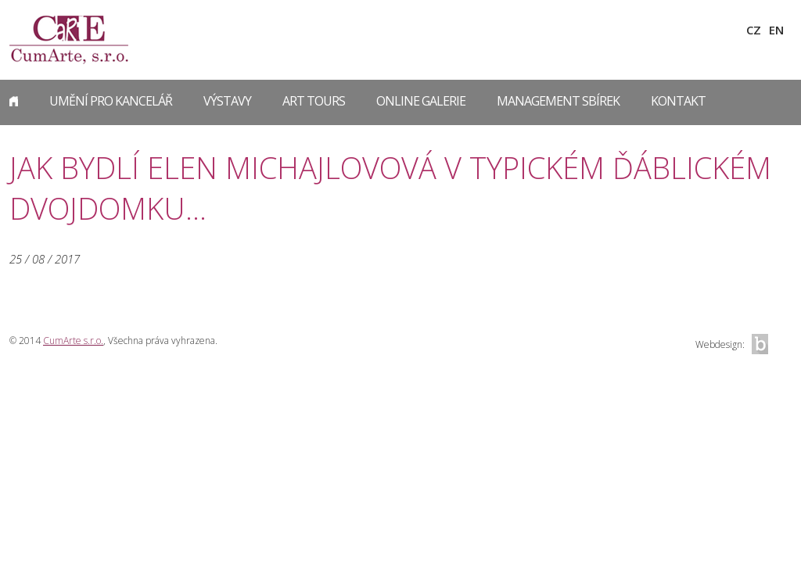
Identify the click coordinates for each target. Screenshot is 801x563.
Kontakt (678, 100)
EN (776, 30)
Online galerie (420, 100)
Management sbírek (558, 100)
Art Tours (313, 100)
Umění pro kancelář (110, 100)
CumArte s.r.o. (73, 340)
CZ (753, 30)
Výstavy (227, 100)
